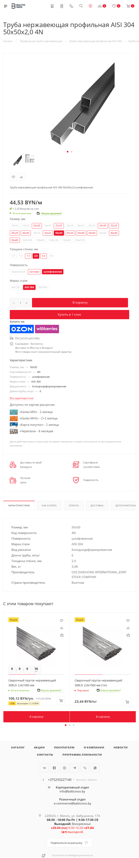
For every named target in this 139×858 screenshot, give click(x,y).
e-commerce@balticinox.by (72, 803)
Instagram (64, 768)
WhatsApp (95, 768)
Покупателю (64, 747)
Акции (39, 747)
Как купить (49, 505)
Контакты (45, 754)
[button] (68, 151)
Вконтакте (44, 768)
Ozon (22, 329)
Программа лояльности (82, 754)
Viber (85, 768)
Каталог (18, 747)
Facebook (54, 768)
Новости (121, 747)
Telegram (74, 768)
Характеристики (19, 505)
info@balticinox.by (72, 791)
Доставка (97, 505)
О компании (94, 747)
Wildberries (47, 329)
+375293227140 (59, 779)
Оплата (74, 505)
